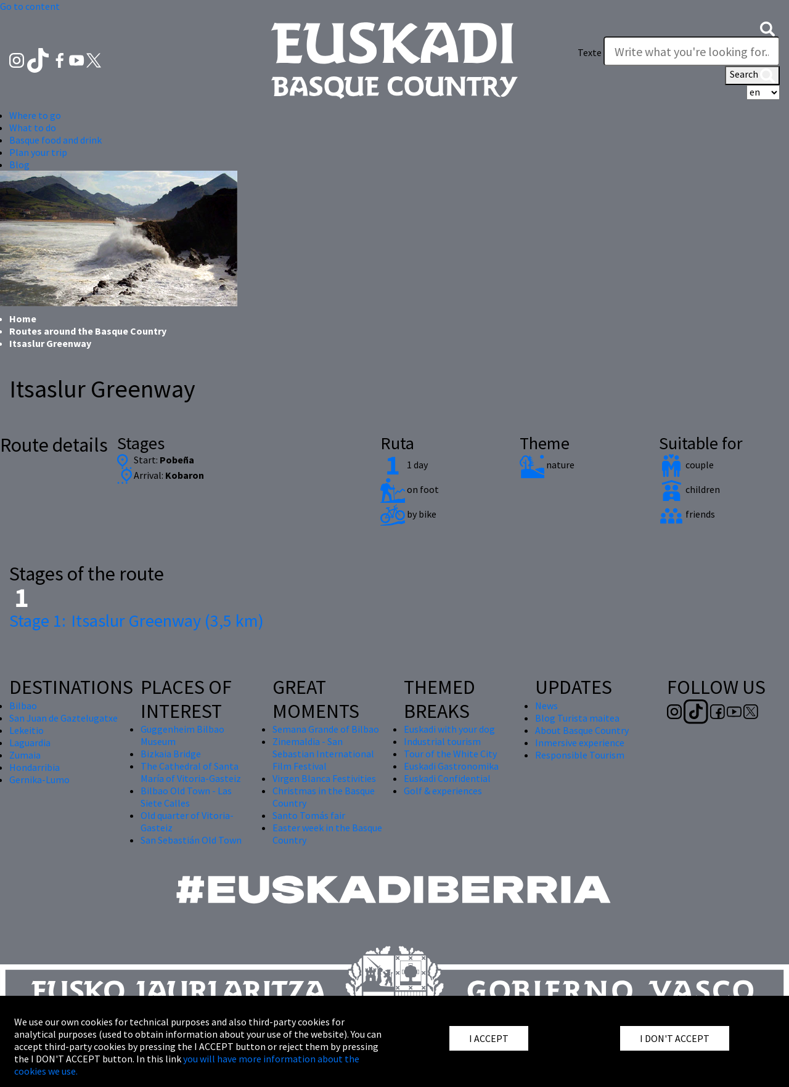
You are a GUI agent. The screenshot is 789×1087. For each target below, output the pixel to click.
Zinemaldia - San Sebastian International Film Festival (323, 753)
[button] (767, 28)
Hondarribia (34, 767)
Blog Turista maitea (577, 718)
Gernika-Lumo (39, 779)
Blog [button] (19, 164)
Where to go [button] (35, 115)
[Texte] (691, 51)
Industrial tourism (442, 741)
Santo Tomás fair (308, 815)
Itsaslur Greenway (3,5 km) (136, 620)
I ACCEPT (489, 1038)
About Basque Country (582, 730)
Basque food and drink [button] (55, 140)
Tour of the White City (450, 753)
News (546, 705)
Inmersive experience (579, 742)
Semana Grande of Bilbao (325, 729)
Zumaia (25, 755)
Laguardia (30, 742)
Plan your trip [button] (38, 152)
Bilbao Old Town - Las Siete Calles (186, 796)
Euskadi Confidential (447, 778)
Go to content (30, 6)
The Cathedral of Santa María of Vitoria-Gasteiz (191, 772)
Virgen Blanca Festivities (324, 778)
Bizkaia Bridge (171, 753)
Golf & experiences (443, 790)
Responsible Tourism (579, 755)
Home (22, 318)
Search (752, 75)
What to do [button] (32, 127)
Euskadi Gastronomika (451, 766)
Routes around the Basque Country (87, 331)
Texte (590, 52)
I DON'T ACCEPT (674, 1038)
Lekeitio (26, 730)
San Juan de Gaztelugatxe (63, 718)
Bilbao (23, 705)
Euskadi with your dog (449, 729)
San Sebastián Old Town (191, 840)
